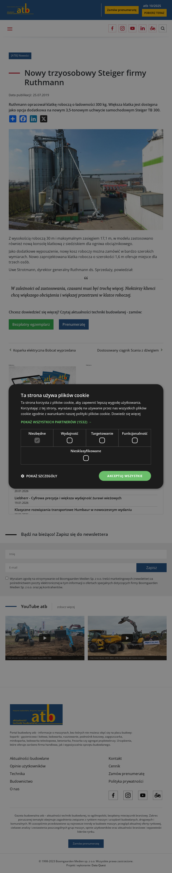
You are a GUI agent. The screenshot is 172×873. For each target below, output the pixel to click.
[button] (86, 422)
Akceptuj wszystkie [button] (124, 475)
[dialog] (86, 436)
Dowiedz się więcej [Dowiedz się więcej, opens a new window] (126, 413)
